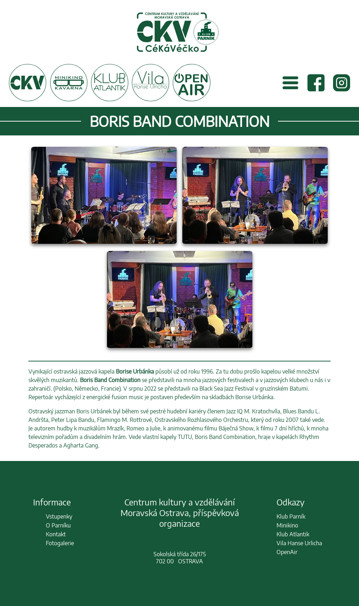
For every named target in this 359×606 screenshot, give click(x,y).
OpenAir (287, 552)
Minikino (287, 525)
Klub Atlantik (293, 534)
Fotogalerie (60, 543)
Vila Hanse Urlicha (299, 543)
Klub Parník (291, 516)
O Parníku (58, 525)
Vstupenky (59, 516)
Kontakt (56, 534)
